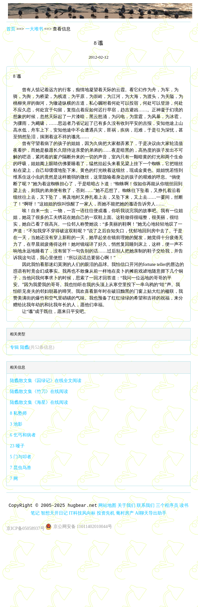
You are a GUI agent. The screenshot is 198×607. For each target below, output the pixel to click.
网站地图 (107, 505)
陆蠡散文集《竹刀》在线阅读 (39, 391)
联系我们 (146, 505)
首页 (10, 29)
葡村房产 (125, 513)
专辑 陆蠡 (32, 347)
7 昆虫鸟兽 (20, 467)
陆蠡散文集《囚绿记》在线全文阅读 (45, 380)
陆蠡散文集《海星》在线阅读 (39, 402)
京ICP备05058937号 (25, 528)
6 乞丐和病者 (23, 435)
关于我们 (126, 505)
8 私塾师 (18, 413)
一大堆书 (34, 29)
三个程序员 (167, 505)
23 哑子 (17, 445)
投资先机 (106, 513)
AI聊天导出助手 (151, 513)
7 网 (14, 478)
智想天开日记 (54, 513)
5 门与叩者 (20, 456)
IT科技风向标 (82, 513)
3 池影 (16, 424)
